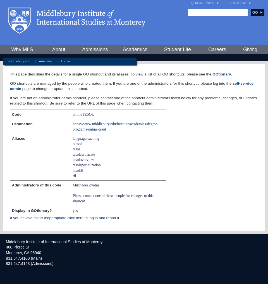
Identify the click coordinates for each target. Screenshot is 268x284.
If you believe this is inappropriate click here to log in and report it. (65, 218)
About (58, 49)
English (238, 3)
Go (257, 12)
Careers (217, 49)
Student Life (177, 49)
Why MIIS (22, 49)
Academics (135, 49)
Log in (65, 61)
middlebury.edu (19, 61)
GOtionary (221, 74)
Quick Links (202, 3)
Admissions (95, 49)
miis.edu (45, 61)
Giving (250, 49)
